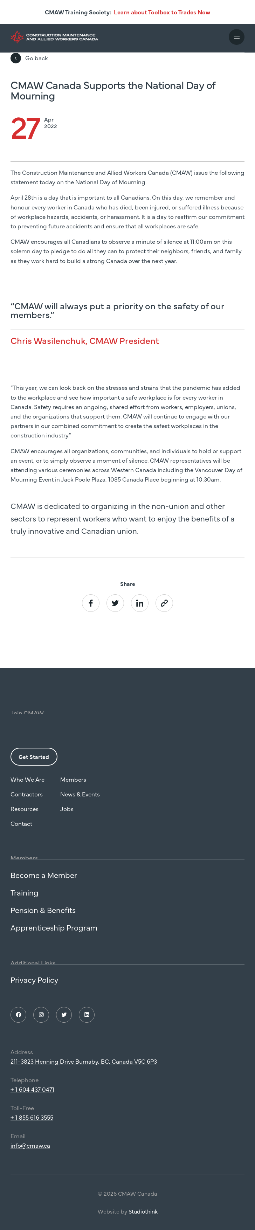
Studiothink (143, 1219)
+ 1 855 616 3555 (32, 1125)
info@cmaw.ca (30, 1153)
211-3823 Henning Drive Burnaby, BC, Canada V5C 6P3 (84, 1069)
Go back (29, 58)
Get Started (34, 764)
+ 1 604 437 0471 (32, 1097)
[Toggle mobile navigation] (236, 37)
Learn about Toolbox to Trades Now (162, 12)
